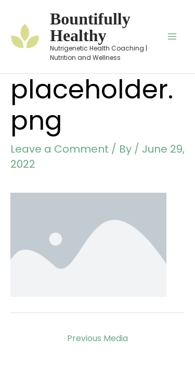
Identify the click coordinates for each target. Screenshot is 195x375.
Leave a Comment (59, 149)
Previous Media (97, 338)
